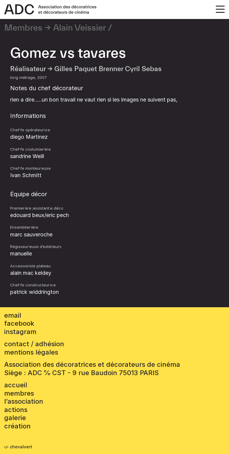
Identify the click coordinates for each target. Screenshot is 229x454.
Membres (23, 28)
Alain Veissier (79, 28)
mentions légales (31, 352)
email (12, 315)
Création (17, 426)
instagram (20, 332)
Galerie (15, 418)
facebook (19, 323)
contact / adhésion (34, 344)
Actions (15, 410)
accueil (15, 385)
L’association (23, 401)
